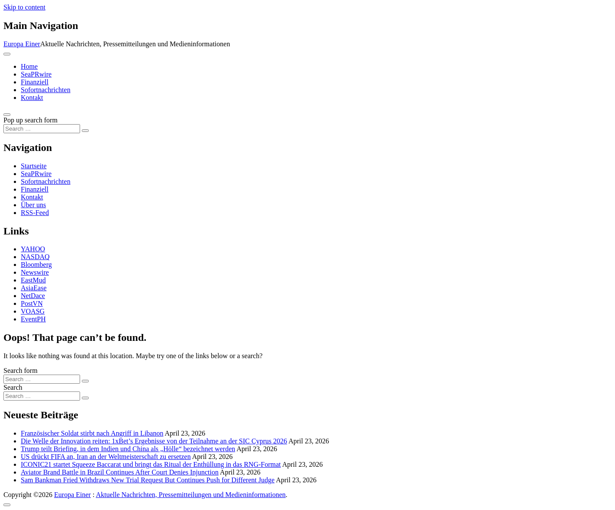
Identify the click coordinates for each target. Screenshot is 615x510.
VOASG (33, 311)
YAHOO (33, 249)
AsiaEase (34, 288)
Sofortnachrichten (46, 89)
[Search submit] (85, 130)
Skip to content (24, 7)
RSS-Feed (35, 212)
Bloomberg (36, 264)
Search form (20, 370)
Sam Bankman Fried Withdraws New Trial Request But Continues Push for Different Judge (147, 480)
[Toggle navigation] (6, 54)
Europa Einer (21, 44)
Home (29, 66)
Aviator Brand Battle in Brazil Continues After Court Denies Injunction (120, 472)
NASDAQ (35, 256)
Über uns (33, 204)
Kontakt (32, 97)
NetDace (33, 295)
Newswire (35, 272)
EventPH (33, 319)
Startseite (34, 166)
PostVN (32, 303)
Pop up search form (30, 120)
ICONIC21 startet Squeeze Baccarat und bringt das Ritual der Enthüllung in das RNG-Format (151, 464)
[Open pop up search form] (6, 114)
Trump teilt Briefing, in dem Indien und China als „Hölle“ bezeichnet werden (128, 448)
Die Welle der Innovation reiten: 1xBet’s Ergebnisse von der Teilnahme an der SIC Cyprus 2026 (154, 441)
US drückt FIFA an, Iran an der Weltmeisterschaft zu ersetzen (106, 456)
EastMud (33, 280)
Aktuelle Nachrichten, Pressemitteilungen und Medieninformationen (191, 494)
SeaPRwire (36, 74)
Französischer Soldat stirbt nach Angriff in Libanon (92, 433)
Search (13, 387)
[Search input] (41, 128)
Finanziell (34, 82)
